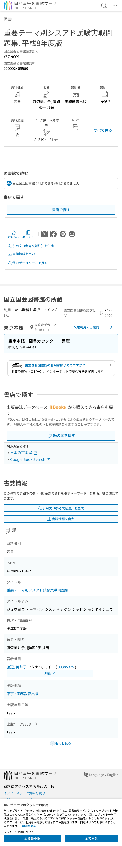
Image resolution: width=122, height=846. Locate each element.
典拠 (50, 673)
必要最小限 (32, 838)
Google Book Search (30, 459)
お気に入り (14, 234)
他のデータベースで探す (27, 262)
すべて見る (103, 130)
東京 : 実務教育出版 (22, 693)
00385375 (66, 666)
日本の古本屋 (23, 452)
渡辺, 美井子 (17, 666)
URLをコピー (28, 234)
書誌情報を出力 (21, 253)
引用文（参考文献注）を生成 (30, 245)
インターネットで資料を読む (24, 793)
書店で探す (61, 209)
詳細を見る (29, 826)
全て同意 (91, 838)
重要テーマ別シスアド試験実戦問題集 (37, 590)
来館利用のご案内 (94, 327)
